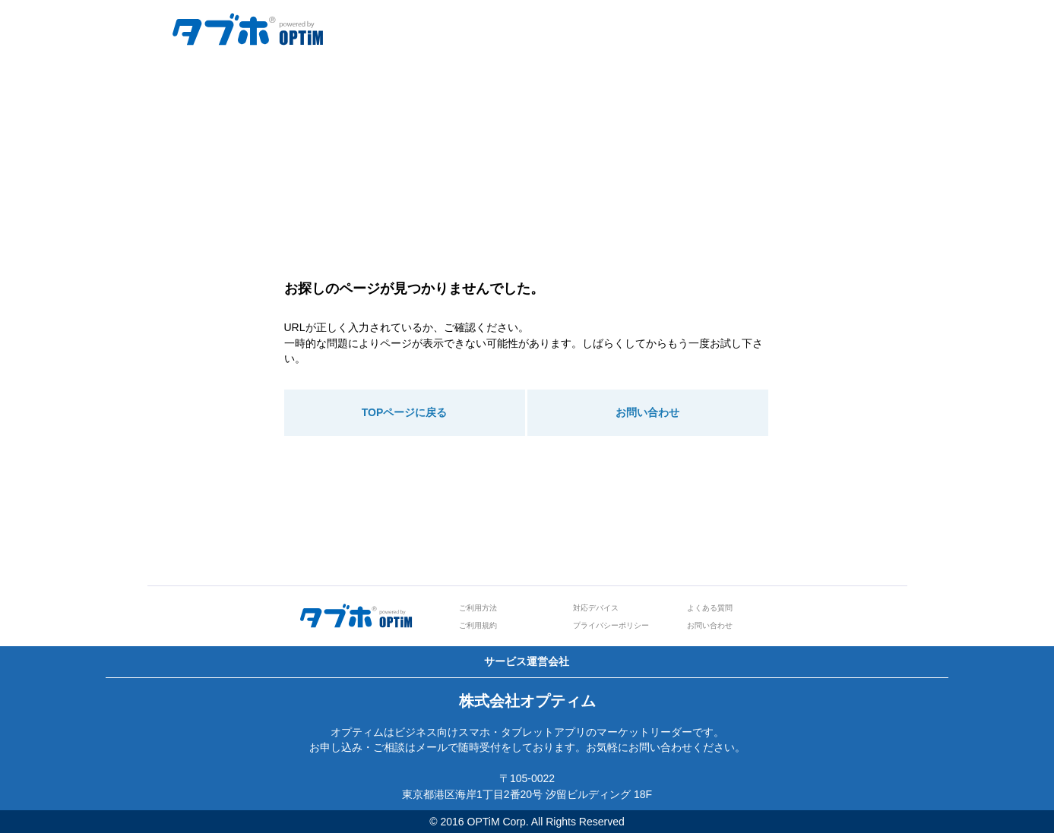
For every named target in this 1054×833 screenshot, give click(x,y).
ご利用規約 (478, 625)
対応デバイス (596, 608)
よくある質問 (710, 608)
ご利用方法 (478, 608)
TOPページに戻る (405, 412)
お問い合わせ (647, 412)
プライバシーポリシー (611, 625)
